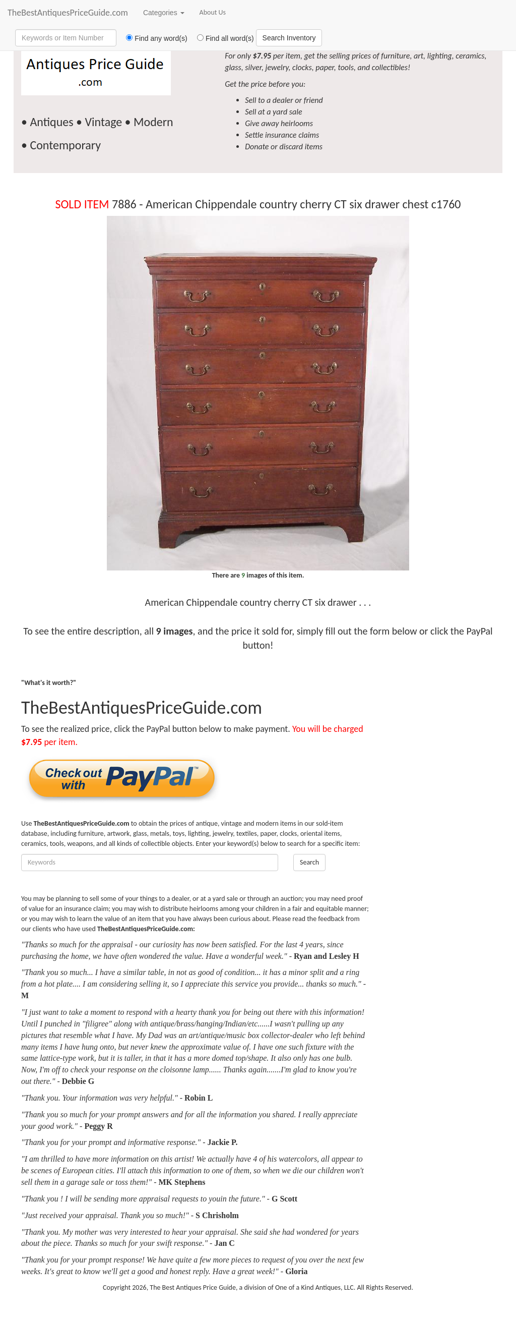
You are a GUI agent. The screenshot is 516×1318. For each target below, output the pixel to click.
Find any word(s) (152, 38)
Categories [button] (163, 13)
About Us (213, 12)
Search (309, 862)
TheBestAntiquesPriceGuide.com (68, 12)
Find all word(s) (221, 38)
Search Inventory (289, 38)
